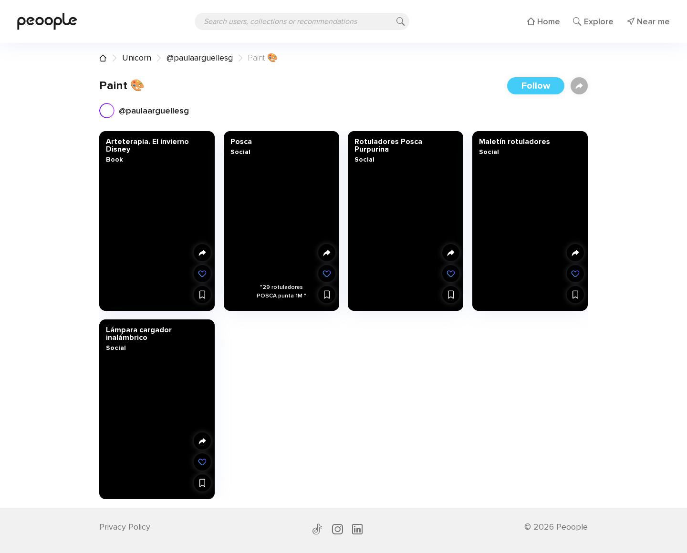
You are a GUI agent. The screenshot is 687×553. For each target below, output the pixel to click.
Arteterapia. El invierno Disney (147, 145)
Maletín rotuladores (514, 141)
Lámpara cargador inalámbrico (139, 333)
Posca (240, 141)
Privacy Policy (124, 527)
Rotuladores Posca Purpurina (388, 145)
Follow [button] (535, 86)
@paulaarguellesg (200, 57)
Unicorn (136, 57)
